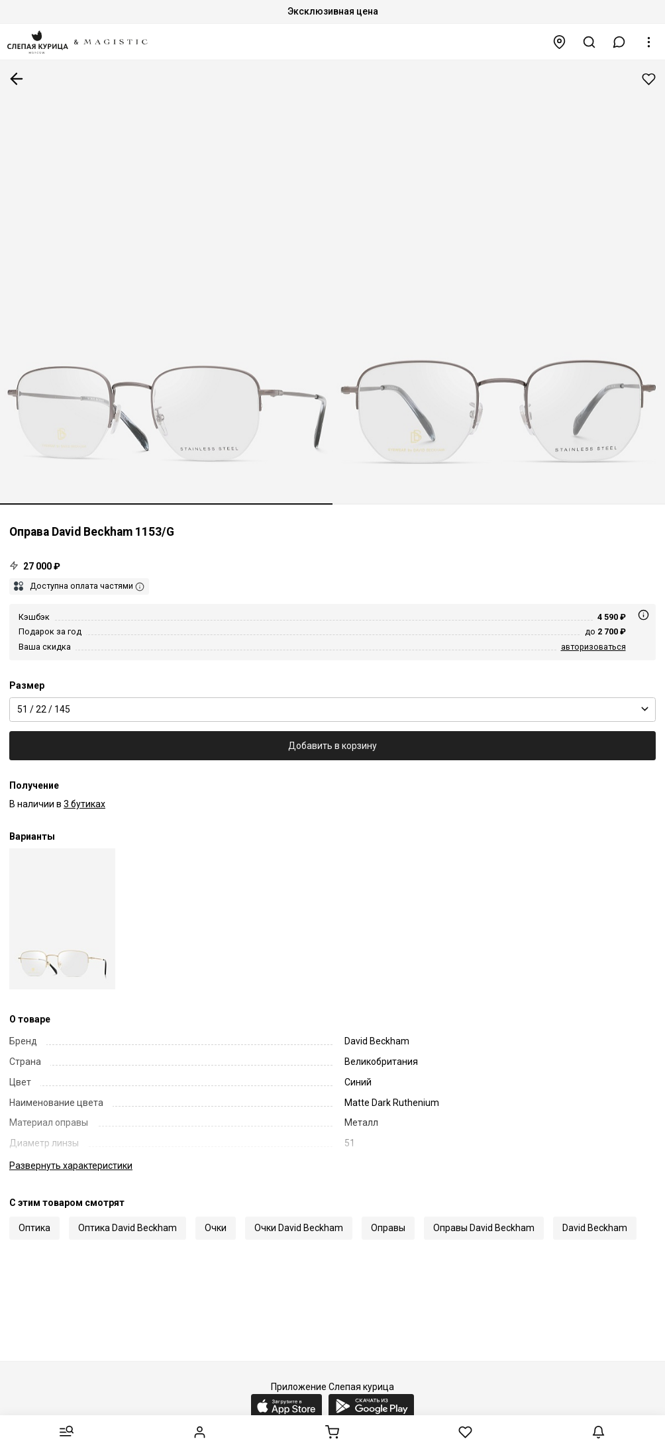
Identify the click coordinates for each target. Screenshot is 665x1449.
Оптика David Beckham (127, 1228)
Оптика (34, 1228)
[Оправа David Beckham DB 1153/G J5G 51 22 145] (62, 918)
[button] (619, 42)
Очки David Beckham (298, 1228)
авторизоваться (593, 647)
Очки (216, 1228)
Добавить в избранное (649, 79)
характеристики (70, 1165)
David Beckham (594, 1228)
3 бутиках (84, 804)
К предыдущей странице (16, 79)
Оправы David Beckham (484, 1228)
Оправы (388, 1228)
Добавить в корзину (332, 745)
